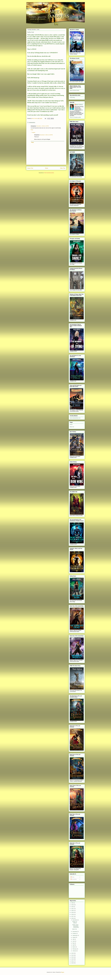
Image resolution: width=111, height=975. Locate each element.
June (73, 941)
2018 (72, 914)
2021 (72, 908)
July (73, 939)
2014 (72, 955)
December (74, 920)
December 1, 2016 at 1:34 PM (42, 126)
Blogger (62, 972)
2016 (72, 918)
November (74, 931)
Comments (74, 879)
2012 (72, 959)
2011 (72, 961)
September (75, 935)
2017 (72, 916)
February (74, 948)
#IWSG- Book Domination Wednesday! (75, 926)
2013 (72, 957)
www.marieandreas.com (75, 418)
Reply (32, 129)
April (73, 945)
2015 (72, 953)
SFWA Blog (72, 97)
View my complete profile (75, 117)
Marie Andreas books (74, 90)
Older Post (62, 168)
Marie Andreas (79, 104)
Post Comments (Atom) (49, 172)
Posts (72, 877)
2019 (72, 912)
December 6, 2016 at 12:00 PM (46, 134)
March (74, 946)
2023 (72, 906)
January (74, 950)
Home (46, 168)
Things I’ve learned (74, 922)
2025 (72, 902)
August (74, 937)
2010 (72, 962)
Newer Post (30, 168)
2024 (72, 904)
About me (72, 426)
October (74, 933)
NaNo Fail (74, 929)
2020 (72, 910)
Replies (33, 132)
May (73, 943)
